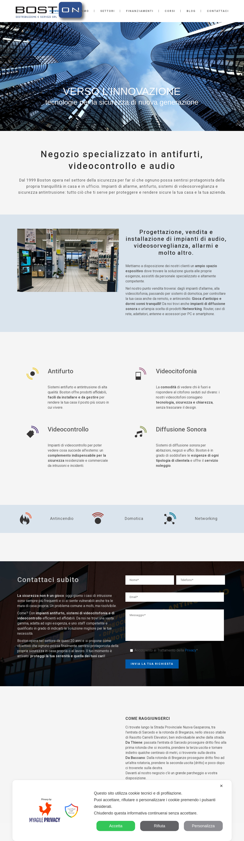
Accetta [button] (115, 826)
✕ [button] (221, 786)
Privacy (190, 650)
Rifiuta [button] (159, 826)
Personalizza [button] (203, 826)
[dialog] (122, 810)
